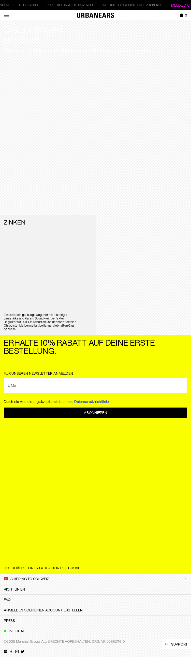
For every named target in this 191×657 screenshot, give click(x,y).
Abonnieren (95, 412)
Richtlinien (14, 589)
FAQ (7, 599)
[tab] (95, 589)
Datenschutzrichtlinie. (92, 401)
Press (9, 620)
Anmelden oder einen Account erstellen (43, 610)
